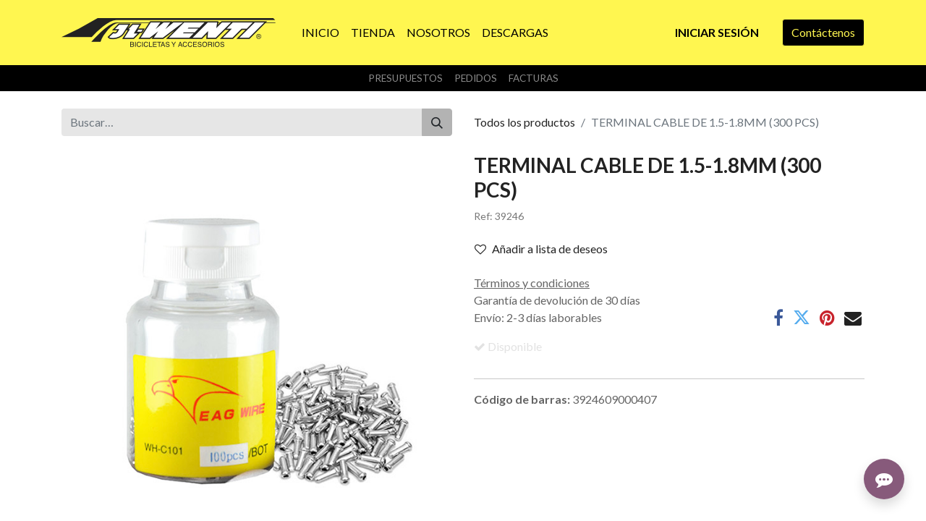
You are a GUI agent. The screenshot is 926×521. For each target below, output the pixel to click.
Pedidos (475, 78)
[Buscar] (437, 122)
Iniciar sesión (717, 32)
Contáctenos (823, 32)
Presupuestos (405, 78)
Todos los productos (524, 122)
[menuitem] (320, 32)
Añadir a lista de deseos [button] (541, 248)
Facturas (533, 78)
